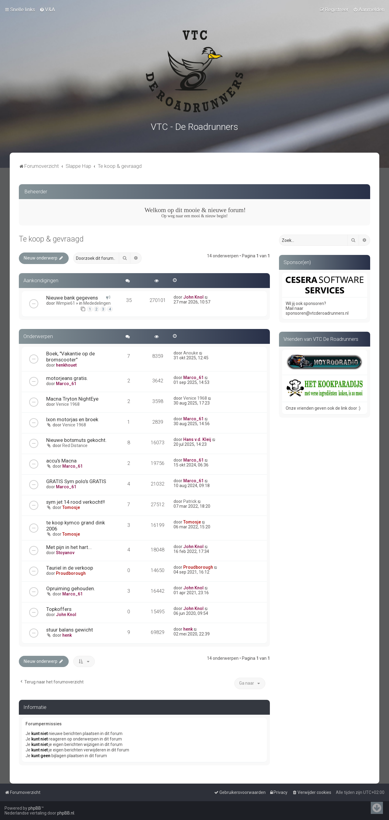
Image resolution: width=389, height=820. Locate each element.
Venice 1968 (68, 402)
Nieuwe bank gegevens (72, 296)
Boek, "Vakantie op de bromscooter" (70, 355)
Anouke (190, 351)
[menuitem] (47, 9)
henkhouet (66, 363)
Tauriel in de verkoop (69, 566)
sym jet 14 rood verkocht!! (75, 500)
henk (67, 633)
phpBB (34, 808)
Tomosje (71, 505)
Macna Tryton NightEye (72, 397)
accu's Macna (61, 459)
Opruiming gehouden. (70, 587)
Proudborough (71, 571)
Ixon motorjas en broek (72, 418)
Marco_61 (66, 381)
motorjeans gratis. (67, 376)
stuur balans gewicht (69, 628)
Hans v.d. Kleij (197, 437)
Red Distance (75, 443)
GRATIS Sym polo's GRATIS (76, 479)
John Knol (193, 295)
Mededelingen (97, 301)
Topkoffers (58, 607)
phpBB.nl (65, 813)
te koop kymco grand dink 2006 (75, 524)
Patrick (190, 499)
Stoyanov (65, 550)
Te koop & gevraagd (51, 237)
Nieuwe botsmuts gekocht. (76, 438)
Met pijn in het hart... (69, 545)
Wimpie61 (65, 301)
